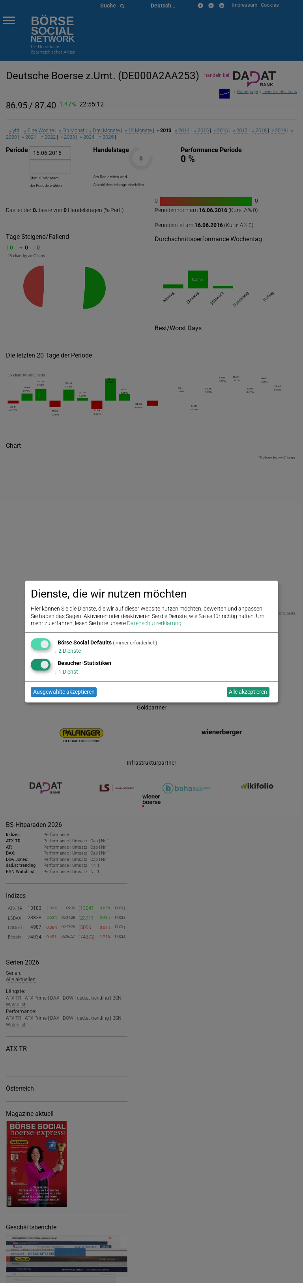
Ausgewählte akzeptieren (64, 692)
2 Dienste (67, 651)
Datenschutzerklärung (154, 623)
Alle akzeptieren (248, 692)
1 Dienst (66, 672)
